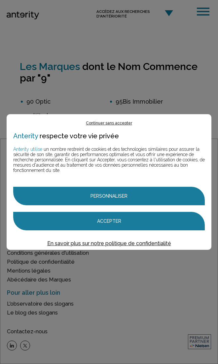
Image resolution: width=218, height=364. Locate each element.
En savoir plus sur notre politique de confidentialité (109, 243)
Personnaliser (109, 196)
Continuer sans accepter (109, 123)
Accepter (109, 221)
